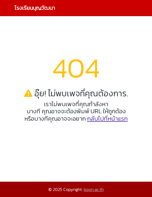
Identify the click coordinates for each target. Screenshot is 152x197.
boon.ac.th (94, 189)
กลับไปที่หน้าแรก (107, 118)
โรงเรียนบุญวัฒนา (34, 8)
